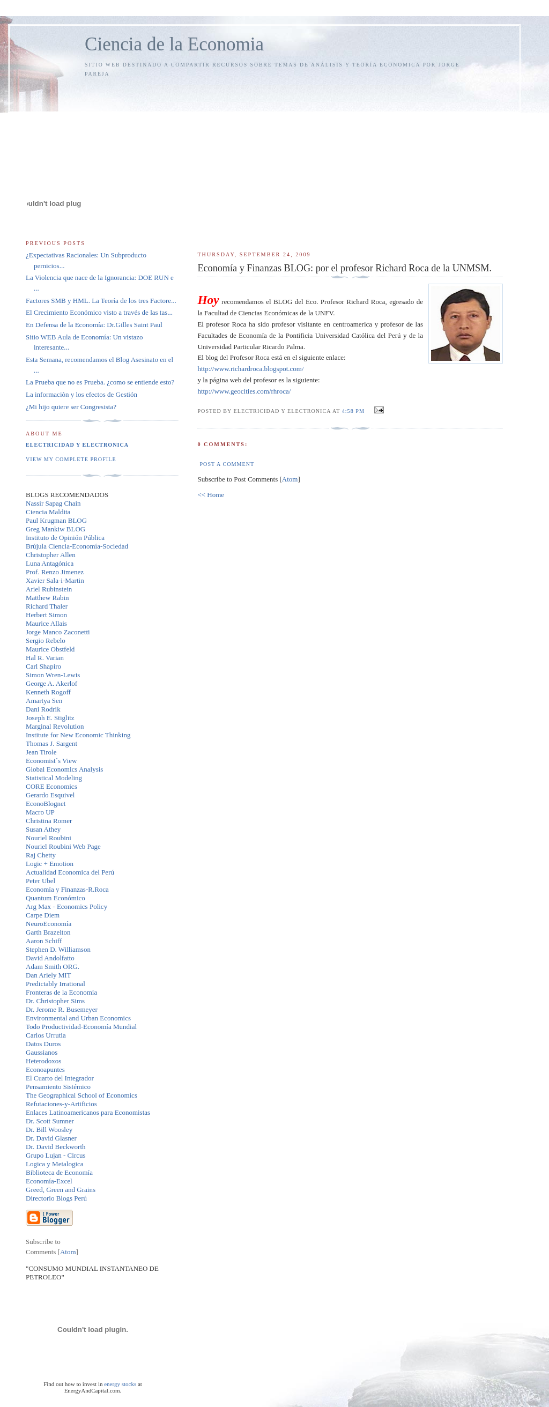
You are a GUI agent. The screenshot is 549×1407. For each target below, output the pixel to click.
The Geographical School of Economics (81, 1095)
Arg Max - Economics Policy (66, 906)
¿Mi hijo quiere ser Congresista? (71, 407)
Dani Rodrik (43, 709)
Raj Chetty (41, 855)
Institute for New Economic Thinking (78, 735)
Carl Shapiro (43, 666)
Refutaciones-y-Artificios (61, 1104)
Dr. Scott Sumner (50, 1121)
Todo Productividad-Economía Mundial (81, 1027)
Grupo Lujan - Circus (56, 1155)
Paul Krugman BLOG (56, 520)
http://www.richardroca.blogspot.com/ (250, 369)
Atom (290, 479)
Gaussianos (41, 1052)
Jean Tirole (41, 752)
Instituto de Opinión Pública (65, 538)
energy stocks (120, 1384)
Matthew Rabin (47, 598)
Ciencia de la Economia (174, 44)
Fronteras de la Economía (61, 992)
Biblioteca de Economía (59, 1172)
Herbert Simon (46, 615)
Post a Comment (226, 464)
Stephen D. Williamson (58, 949)
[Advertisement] (350, 159)
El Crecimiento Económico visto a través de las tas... (99, 312)
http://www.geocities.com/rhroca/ (244, 391)
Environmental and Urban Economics (78, 1018)
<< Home (210, 495)
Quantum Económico (55, 898)
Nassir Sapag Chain (53, 503)
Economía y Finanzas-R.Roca (67, 889)
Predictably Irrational (55, 984)
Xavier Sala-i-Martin (55, 580)
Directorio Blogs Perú (56, 1198)
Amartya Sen (44, 701)
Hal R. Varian (45, 658)
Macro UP (40, 812)
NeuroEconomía (48, 924)
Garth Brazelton (48, 932)
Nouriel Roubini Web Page (63, 846)
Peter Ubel (40, 881)
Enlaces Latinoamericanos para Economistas (88, 1112)
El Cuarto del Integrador (60, 1078)
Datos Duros (43, 1044)
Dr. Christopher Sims (55, 1001)
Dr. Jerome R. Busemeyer (62, 1009)
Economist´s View (51, 761)
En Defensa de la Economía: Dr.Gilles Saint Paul (94, 325)
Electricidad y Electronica (77, 445)
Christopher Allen (51, 555)
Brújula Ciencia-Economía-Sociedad (77, 546)
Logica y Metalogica (55, 1164)
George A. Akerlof (51, 683)
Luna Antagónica (49, 563)
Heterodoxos (43, 1061)
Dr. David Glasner (51, 1138)
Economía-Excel (49, 1181)
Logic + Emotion (49, 864)
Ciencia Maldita (48, 512)
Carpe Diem (43, 915)
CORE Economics (51, 786)
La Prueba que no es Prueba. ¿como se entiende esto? (100, 382)
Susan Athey (43, 829)
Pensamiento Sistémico (58, 1087)
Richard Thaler (47, 606)
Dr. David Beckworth (56, 1147)
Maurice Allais (46, 623)
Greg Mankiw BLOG (55, 529)
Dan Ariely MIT (48, 975)
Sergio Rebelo (45, 640)
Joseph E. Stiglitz (50, 718)
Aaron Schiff (44, 941)
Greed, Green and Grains (60, 1190)
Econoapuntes (45, 1069)
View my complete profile (71, 459)
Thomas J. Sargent (51, 743)
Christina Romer (49, 821)
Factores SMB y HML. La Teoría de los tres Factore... (101, 301)
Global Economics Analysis (64, 769)
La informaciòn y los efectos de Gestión (81, 394)
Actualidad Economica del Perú (70, 872)
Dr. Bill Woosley (49, 1129)
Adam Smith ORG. (52, 966)
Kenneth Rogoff (48, 692)
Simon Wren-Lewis (53, 675)
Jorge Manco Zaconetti (58, 632)
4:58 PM (354, 411)
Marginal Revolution (55, 726)
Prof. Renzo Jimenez (55, 572)
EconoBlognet (45, 803)
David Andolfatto (50, 958)
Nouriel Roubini (48, 838)
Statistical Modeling (54, 778)
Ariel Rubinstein (49, 589)
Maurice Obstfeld (50, 649)
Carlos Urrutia (46, 1035)
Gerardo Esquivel (50, 795)
